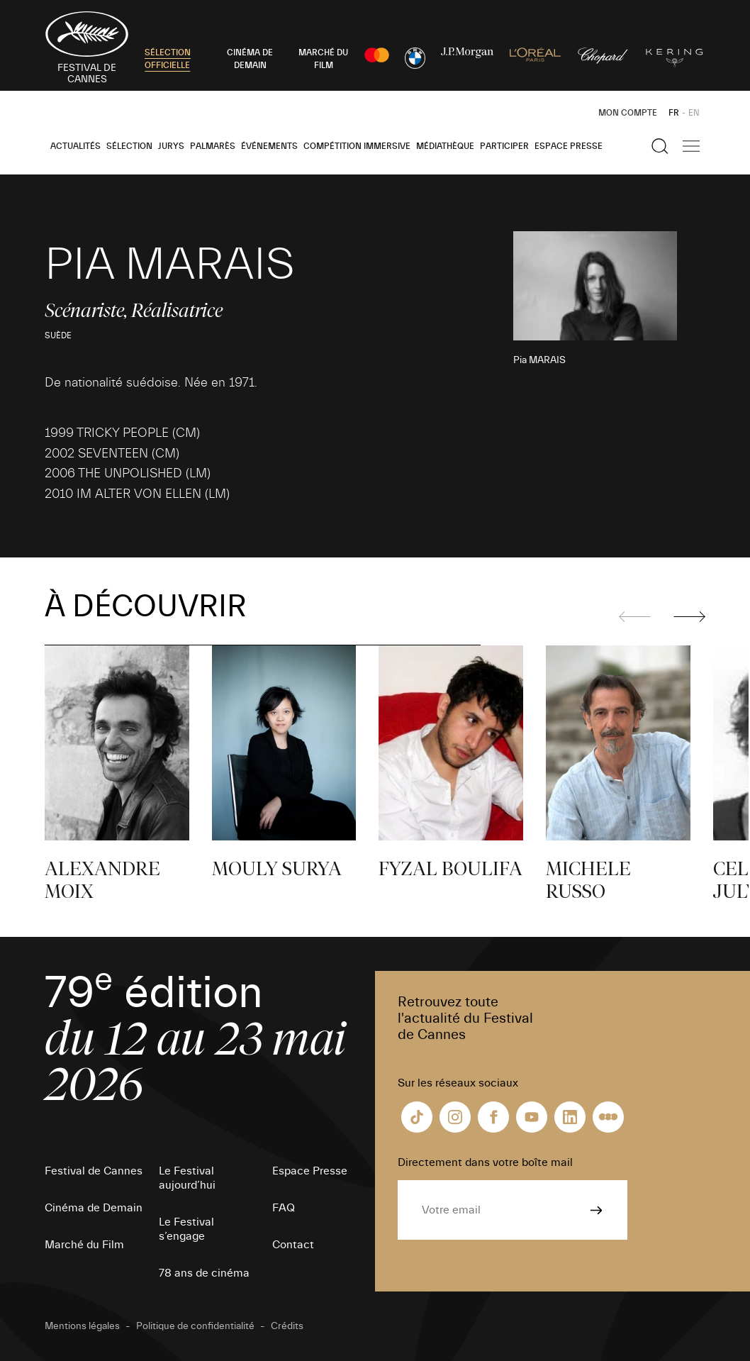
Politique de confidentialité (195, 1326)
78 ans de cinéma (204, 1273)
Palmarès (212, 146)
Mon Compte (627, 113)
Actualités (75, 146)
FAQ (283, 1207)
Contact (293, 1244)
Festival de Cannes (93, 1171)
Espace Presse (568, 146)
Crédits (287, 1326)
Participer (504, 146)
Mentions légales (82, 1326)
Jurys (171, 146)
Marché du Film (84, 1244)
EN (694, 113)
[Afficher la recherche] (660, 146)
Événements (269, 146)
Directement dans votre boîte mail (485, 1162)
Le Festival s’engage (186, 1229)
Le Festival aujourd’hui (187, 1178)
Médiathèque (445, 146)
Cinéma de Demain (93, 1207)
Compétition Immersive (356, 146)
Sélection (129, 146)
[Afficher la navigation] (691, 146)
